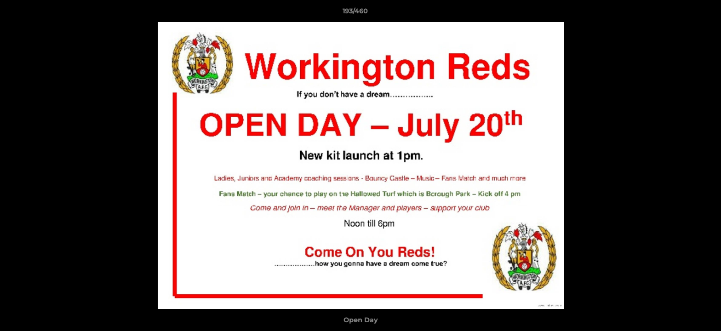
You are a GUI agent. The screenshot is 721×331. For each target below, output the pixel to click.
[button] (682, 13)
